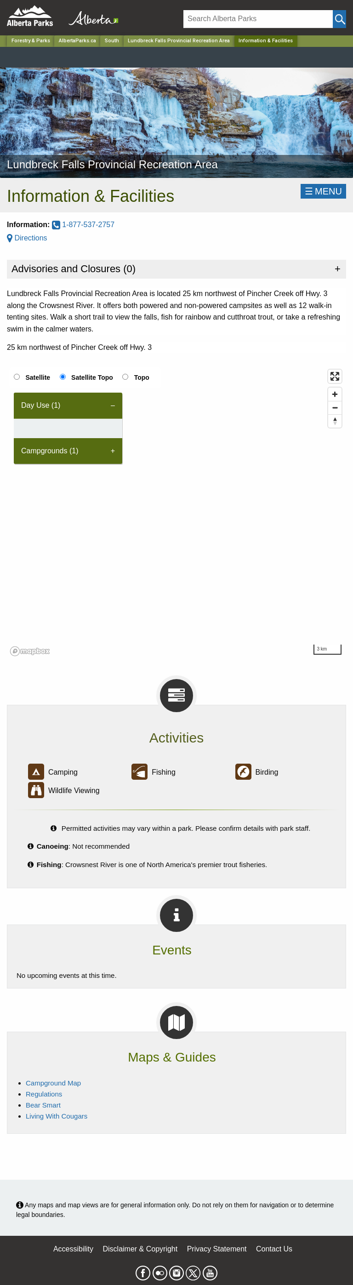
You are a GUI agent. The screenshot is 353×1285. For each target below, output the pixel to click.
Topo (141, 377)
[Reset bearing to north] (335, 421)
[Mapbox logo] (30, 651)
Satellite (37, 377)
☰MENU (323, 191)
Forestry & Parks (30, 41)
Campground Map (53, 1083)
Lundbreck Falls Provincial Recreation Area (179, 41)
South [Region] (112, 41)
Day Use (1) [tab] (40, 405)
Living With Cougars (56, 1116)
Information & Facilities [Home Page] (266, 41)
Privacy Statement (217, 1249)
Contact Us (274, 1249)
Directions (27, 238)
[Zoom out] (335, 407)
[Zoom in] (335, 394)
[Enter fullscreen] (335, 376)
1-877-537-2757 (83, 224)
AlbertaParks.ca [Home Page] (77, 41)
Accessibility (73, 1249)
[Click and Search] (339, 19)
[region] (176, 512)
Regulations (44, 1094)
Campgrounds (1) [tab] (50, 451)
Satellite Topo (92, 377)
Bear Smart (43, 1105)
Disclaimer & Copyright (140, 1249)
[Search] (258, 19)
